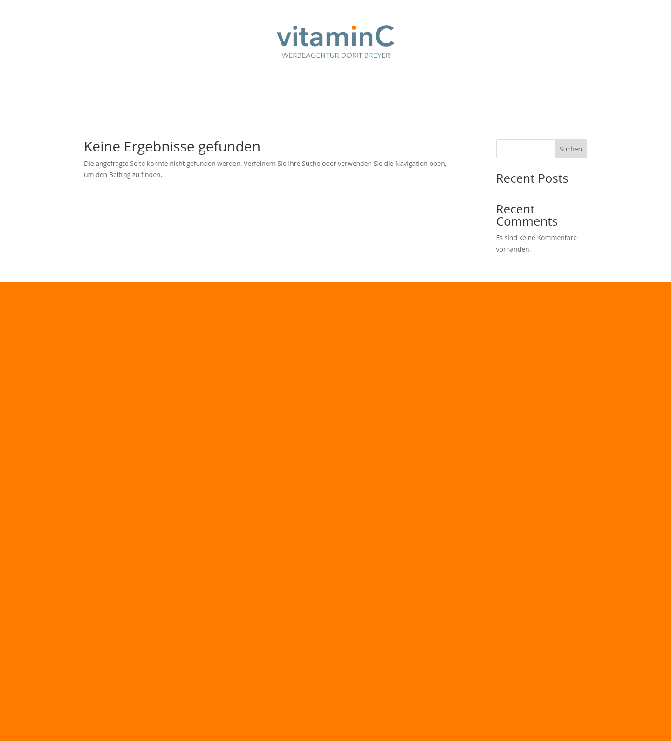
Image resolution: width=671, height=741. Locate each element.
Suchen (571, 148)
